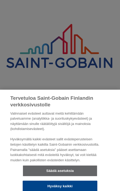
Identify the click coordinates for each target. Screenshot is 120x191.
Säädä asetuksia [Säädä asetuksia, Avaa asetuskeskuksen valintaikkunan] (60, 173)
